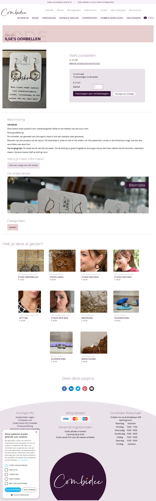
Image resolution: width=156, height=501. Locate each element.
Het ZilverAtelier (56, 274)
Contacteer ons (25, 420)
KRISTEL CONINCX (120, 315)
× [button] (36, 432)
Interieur (23, 18)
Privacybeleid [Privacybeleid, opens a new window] (23, 460)
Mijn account (135, 10)
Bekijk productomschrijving (84, 63)
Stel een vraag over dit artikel (23, 165)
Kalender (49, 10)
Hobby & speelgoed (111, 18)
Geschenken (133, 18)
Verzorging (49, 18)
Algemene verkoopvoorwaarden (25, 429)
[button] (21, 495)
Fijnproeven (89, 18)
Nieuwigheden (74, 10)
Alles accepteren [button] (13, 490)
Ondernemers (90, 10)
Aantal (76, 86)
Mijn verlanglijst (118, 10)
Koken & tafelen (69, 18)
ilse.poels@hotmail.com (27, 274)
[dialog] (20, 464)
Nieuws (60, 10)
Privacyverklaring (25, 426)
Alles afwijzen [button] (29, 490)
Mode (35, 18)
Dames (10, 35)
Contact (103, 10)
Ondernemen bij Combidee (25, 423)
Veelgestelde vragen (25, 417)
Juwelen (12, 227)
